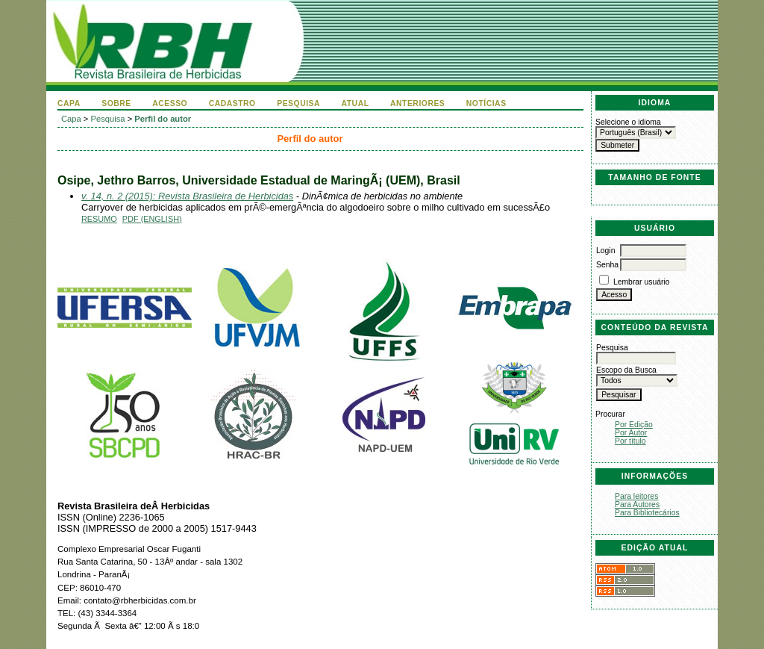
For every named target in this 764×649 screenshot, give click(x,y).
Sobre (116, 103)
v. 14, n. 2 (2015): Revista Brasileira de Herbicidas (187, 196)
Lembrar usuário (641, 282)
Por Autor (631, 433)
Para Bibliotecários (647, 513)
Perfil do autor (162, 118)
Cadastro (232, 103)
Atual (355, 103)
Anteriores (417, 103)
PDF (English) (152, 218)
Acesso (169, 103)
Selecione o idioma (628, 122)
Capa (69, 103)
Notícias (486, 103)
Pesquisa (298, 103)
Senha (607, 265)
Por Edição (634, 424)
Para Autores (637, 504)
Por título (630, 441)
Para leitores (636, 496)
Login (605, 250)
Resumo (99, 218)
